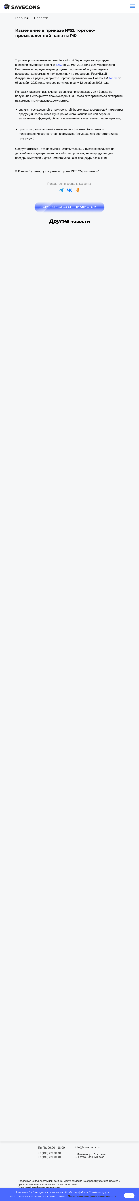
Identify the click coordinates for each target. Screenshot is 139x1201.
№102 (113, 78)
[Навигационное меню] (132, 6)
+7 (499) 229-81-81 (49, 1156)
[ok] (78, 190)
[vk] (69, 190)
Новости (41, 18)
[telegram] (61, 190)
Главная (22, 18)
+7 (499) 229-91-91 (49, 1152)
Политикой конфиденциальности (92, 1196)
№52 (59, 64)
